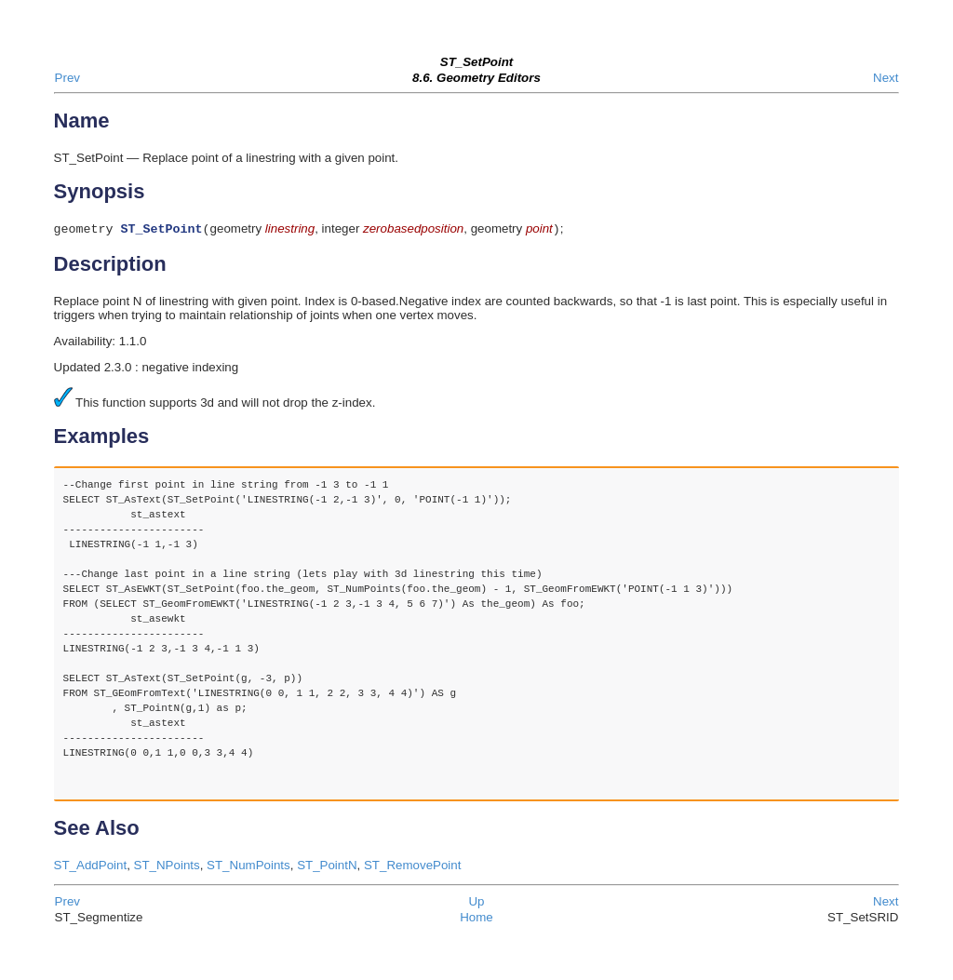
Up (476, 903)
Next (885, 78)
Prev (67, 78)
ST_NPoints (167, 867)
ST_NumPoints (248, 867)
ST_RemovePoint (412, 867)
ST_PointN (326, 867)
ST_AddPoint (91, 867)
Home (476, 919)
